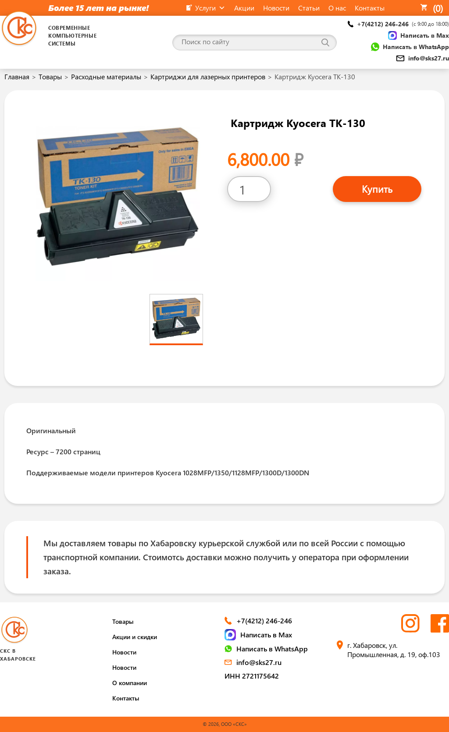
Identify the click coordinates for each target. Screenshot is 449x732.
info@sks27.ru (422, 58)
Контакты (125, 698)
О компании (129, 683)
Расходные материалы (106, 76)
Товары (50, 76)
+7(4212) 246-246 (398, 24)
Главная (16, 76)
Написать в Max (418, 35)
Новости (124, 652)
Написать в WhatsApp (410, 46)
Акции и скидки (134, 637)
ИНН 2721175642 (251, 675)
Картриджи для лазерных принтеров (207, 76)
